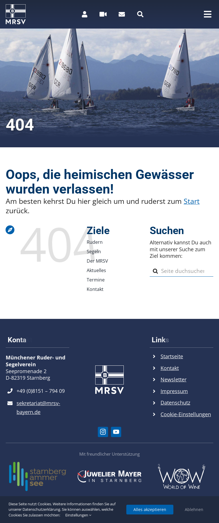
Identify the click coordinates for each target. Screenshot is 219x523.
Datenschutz (175, 402)
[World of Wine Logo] (181, 466)
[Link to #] (140, 14)
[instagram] (103, 432)
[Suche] (155, 271)
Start (192, 201)
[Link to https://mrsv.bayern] (36, 193)
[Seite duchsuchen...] (181, 271)
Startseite (172, 356)
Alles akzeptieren (149, 509)
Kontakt (170, 368)
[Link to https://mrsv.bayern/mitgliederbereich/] (84, 14)
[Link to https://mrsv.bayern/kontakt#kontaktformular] (122, 14)
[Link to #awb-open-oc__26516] (103, 14)
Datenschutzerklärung (41, 509)
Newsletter (173, 379)
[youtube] (116, 432)
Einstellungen (78, 515)
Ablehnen (194, 509)
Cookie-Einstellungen (186, 414)
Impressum (174, 391)
